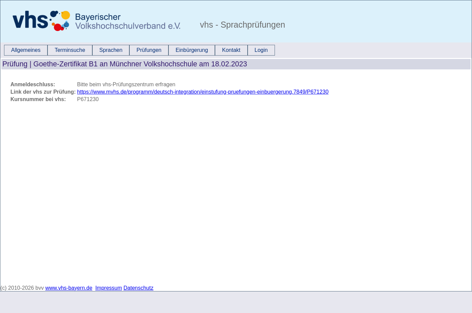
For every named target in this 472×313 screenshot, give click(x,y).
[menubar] (139, 50)
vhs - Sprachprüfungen (241, 24)
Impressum (108, 288)
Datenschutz (139, 288)
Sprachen (111, 50)
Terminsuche (70, 50)
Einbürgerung (192, 50)
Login (261, 50)
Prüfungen (148, 50)
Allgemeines (25, 50)
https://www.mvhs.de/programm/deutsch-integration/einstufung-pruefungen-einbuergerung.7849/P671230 (202, 92)
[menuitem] (26, 50)
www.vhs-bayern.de (68, 288)
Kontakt (231, 50)
